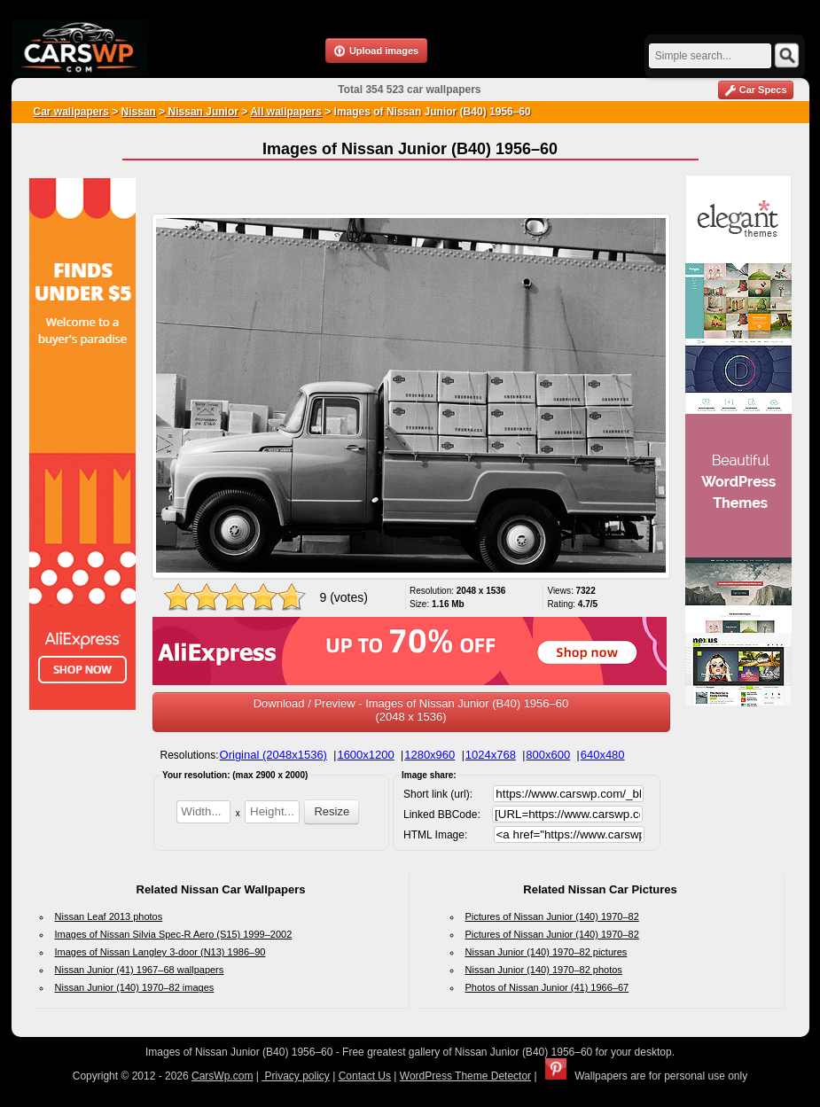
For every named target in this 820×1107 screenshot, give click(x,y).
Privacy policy (296, 1076)
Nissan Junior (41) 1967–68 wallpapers (139, 969)
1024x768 (490, 754)
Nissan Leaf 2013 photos (109, 916)
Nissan (138, 111)
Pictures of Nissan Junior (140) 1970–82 (552, 916)
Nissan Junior (201, 111)
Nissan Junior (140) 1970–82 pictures (546, 952)
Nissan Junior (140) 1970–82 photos (543, 969)
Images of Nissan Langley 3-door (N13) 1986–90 (160, 952)
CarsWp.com (222, 1076)
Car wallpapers (71, 111)
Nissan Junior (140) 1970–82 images (135, 987)
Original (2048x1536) (273, 754)
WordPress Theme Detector (465, 1076)
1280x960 (429, 754)
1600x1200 (365, 754)
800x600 (548, 754)
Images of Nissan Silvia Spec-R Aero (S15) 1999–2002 (174, 934)
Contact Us (365, 1076)
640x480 (603, 754)
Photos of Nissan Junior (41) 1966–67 (547, 987)
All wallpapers (286, 111)
